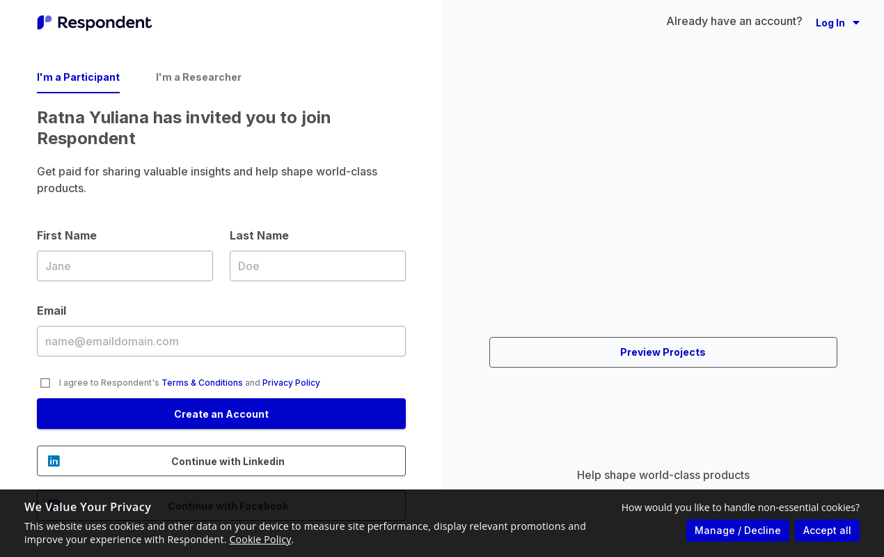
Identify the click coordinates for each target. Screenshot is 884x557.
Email (221, 340)
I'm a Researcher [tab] (199, 77)
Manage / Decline (738, 530)
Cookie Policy (261, 539)
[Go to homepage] (94, 22)
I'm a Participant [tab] (78, 77)
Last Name (318, 265)
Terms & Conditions (202, 382)
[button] (838, 22)
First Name (125, 265)
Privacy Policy (291, 382)
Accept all (827, 530)
